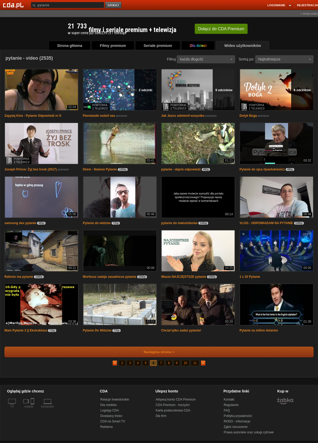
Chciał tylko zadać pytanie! (181, 330)
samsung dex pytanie (20, 223)
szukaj (113, 5)
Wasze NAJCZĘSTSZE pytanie (184, 277)
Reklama (106, 427)
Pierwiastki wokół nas (99, 116)
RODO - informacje (237, 421)
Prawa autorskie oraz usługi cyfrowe (249, 432)
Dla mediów (108, 405)
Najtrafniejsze (284, 59)
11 (195, 363)
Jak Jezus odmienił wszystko (182, 116)
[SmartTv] (33, 409)
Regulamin (231, 405)
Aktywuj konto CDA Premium (175, 399)
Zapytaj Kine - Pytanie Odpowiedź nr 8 (32, 116)
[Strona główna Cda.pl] (14, 5)
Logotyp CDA (109, 410)
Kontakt (229, 399)
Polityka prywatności (238, 416)
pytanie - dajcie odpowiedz (181, 169)
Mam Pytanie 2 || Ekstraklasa (25, 330)
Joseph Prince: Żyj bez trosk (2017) (30, 169)
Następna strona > (155, 352)
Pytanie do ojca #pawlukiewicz (262, 169)
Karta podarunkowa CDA (173, 410)
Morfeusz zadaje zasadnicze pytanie (109, 277)
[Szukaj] (67, 5)
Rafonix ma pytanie (18, 277)
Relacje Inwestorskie (114, 399)
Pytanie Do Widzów (97, 330)
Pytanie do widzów (97, 223)
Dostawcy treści (111, 416)
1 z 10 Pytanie (250, 277)
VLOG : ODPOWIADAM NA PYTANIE (267, 223)
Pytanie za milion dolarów (259, 330)
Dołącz (221, 29)
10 (185, 363)
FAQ (227, 410)
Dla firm (161, 416)
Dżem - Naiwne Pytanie (100, 169)
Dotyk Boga (248, 116)
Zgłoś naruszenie (235, 427)
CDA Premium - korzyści (172, 405)
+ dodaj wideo (309, 13)
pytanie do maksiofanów (179, 223)
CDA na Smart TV (112, 421)
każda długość (206, 59)
